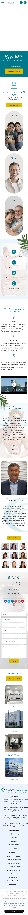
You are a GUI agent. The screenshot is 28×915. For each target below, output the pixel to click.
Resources (14, 841)
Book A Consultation (14, 71)
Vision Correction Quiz (14, 66)
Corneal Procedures (14, 877)
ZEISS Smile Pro (14, 884)
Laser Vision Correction (14, 856)
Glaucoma (14, 874)
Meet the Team (14, 538)
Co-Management (14, 845)
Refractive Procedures (14, 859)
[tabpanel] (14, 433)
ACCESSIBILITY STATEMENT (10, 895)
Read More (14, 532)
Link (14, 131)
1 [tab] (11, 453)
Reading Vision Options (14, 870)
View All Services (14, 105)
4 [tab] (16, 453)
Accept (14, 911)
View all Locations (14, 678)
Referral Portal (14, 834)
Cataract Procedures (14, 863)
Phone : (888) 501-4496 (14, 582)
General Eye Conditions (14, 881)
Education (14, 848)
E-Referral (14, 837)
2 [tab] (13, 453)
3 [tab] (14, 453)
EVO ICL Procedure (14, 867)
